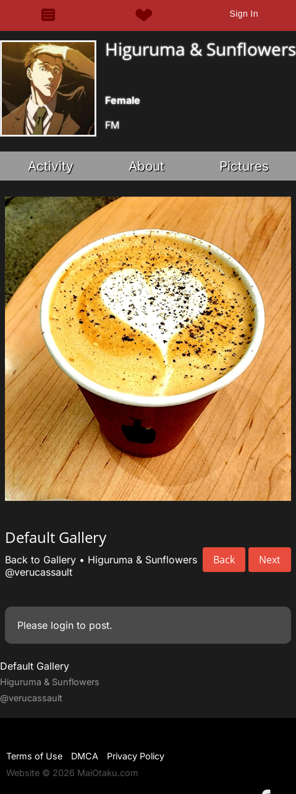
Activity (51, 166)
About (146, 166)
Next (270, 559)
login (62, 625)
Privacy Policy (135, 756)
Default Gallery (34, 666)
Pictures (244, 166)
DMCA (84, 756)
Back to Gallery (40, 559)
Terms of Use (34, 756)
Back (224, 559)
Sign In (243, 14)
